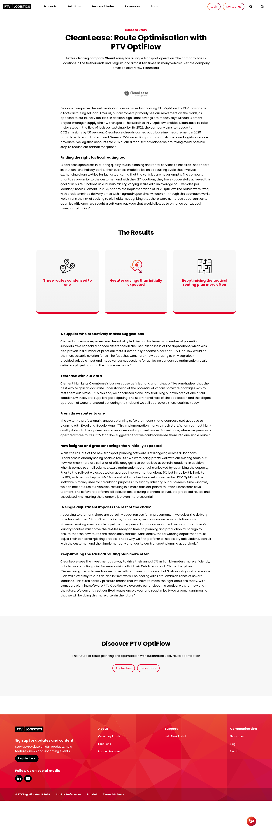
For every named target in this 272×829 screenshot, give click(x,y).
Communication (243, 729)
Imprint (92, 794)
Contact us (233, 6)
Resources (132, 6)
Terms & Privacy (113, 794)
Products (50, 6)
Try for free (123, 668)
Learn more (148, 668)
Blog (233, 744)
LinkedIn (19, 778)
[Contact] (251, 821)
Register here (27, 758)
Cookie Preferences (68, 794)
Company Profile (109, 736)
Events (234, 751)
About (155, 6)
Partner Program (109, 751)
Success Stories (102, 6)
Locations (104, 744)
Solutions (74, 6)
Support (171, 729)
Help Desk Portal (175, 736)
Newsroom (237, 736)
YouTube (28, 778)
